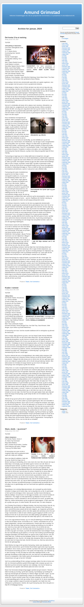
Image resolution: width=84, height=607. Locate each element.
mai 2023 (64, 96)
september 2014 (66, 250)
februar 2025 (65, 63)
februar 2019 (65, 173)
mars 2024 (64, 80)
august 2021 (65, 128)
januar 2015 (65, 244)
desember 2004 (66, 401)
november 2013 (66, 262)
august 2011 (65, 301)
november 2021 (66, 123)
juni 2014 (64, 255)
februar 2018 (65, 191)
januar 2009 (65, 341)
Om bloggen (65, 38)
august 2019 (65, 163)
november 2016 (66, 214)
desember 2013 (66, 261)
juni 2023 (64, 94)
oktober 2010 (65, 316)
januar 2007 (65, 372)
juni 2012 (64, 285)
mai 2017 (64, 205)
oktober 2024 (65, 69)
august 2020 (65, 147)
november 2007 (66, 358)
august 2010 (65, 319)
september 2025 (66, 52)
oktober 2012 (65, 279)
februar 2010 (65, 327)
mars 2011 (64, 309)
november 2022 (66, 105)
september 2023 (66, 89)
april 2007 (64, 367)
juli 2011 (64, 302)
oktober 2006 (65, 375)
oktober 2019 (65, 160)
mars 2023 (64, 99)
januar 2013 (65, 275)
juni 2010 (64, 322)
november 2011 (66, 296)
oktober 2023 (65, 88)
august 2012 (65, 282)
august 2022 (65, 109)
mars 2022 (64, 117)
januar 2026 (65, 46)
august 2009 (65, 335)
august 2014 (65, 251)
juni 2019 (64, 167)
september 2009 (66, 333)
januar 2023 (65, 102)
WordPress (51, 600)
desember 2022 (66, 103)
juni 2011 (64, 304)
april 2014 (64, 256)
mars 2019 (64, 171)
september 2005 (66, 390)
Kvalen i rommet (11, 288)
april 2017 (64, 207)
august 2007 (65, 363)
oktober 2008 (65, 346)
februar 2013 (65, 273)
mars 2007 (64, 369)
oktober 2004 (65, 404)
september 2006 (66, 376)
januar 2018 (65, 193)
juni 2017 (64, 204)
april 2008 (64, 352)
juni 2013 (64, 268)
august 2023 (65, 91)
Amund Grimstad (42, 12)
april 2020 (64, 151)
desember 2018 (66, 176)
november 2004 (66, 403)
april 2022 (64, 116)
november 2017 (66, 196)
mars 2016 (64, 224)
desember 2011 (66, 295)
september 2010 (66, 318)
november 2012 (66, 278)
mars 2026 (64, 43)
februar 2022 (65, 119)
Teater (27, 281)
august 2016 (65, 219)
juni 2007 (64, 364)
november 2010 (66, 315)
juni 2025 (64, 57)
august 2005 (65, 392)
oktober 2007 (65, 359)
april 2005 (64, 397)
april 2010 (64, 324)
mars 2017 (64, 208)
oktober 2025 (65, 51)
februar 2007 (65, 370)
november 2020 (66, 142)
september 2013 (66, 265)
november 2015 (66, 230)
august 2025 (65, 54)
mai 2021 (64, 133)
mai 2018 (64, 187)
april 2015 (64, 239)
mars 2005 (64, 398)
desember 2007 (66, 356)
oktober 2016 (65, 216)
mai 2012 (64, 287)
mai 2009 (64, 336)
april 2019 (64, 170)
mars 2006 (64, 381)
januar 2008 (65, 355)
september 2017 (66, 199)
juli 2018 (64, 184)
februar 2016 (65, 225)
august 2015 (65, 234)
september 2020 (66, 145)
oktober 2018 (65, 179)
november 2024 (66, 68)
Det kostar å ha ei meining (15, 37)
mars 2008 (64, 353)
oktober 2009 (65, 332)
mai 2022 (64, 114)
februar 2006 (65, 383)
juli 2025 (64, 55)
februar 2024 (65, 82)
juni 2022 (64, 113)
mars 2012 (64, 290)
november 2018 (66, 177)
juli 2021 (64, 130)
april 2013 (64, 270)
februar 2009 (65, 339)
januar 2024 (65, 83)
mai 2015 (64, 238)
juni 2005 (64, 393)
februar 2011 (65, 310)
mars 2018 (64, 190)
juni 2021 (64, 131)
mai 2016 (64, 221)
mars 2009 (64, 338)
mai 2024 (64, 77)
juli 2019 (64, 165)
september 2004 (66, 406)
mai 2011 (64, 305)
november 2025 (66, 49)
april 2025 (64, 60)
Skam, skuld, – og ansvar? (16, 429)
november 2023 (66, 86)
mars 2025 (64, 62)
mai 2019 (64, 168)
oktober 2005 (65, 389)
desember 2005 (66, 386)
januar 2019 (65, 174)
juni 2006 (64, 378)
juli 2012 (64, 284)
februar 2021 (65, 137)
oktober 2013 (65, 264)
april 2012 (64, 288)
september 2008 (66, 347)
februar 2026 (65, 45)
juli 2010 (64, 321)
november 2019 (66, 159)
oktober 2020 (65, 143)
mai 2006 (64, 380)
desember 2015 (66, 228)
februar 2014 (65, 258)
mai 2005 (64, 395)
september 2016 (66, 218)
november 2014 (66, 247)
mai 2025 (64, 59)
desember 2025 (66, 48)
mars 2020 (64, 153)
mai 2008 (64, 350)
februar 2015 (65, 242)
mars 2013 (64, 272)
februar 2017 (65, 210)
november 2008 (66, 344)
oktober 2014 (65, 248)
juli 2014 (64, 253)
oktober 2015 (65, 231)
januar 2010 (65, 329)
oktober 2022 (65, 106)
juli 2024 (64, 74)
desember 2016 (66, 213)
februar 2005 (65, 400)
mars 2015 (64, 241)
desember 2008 (66, 343)
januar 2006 (65, 384)
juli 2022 (64, 111)
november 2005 (66, 387)
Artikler (64, 411)
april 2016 (64, 222)
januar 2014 (65, 259)
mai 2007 (64, 366)
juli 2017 (64, 202)
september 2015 (66, 233)
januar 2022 (65, 120)
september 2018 (66, 180)
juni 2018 (64, 185)
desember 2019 (66, 157)
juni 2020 (64, 148)
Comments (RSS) (46, 602)
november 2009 (66, 330)
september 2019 (66, 162)
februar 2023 (65, 100)
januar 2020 (65, 156)
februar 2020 (65, 154)
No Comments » (35, 281)
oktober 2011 (65, 298)
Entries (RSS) (36, 602)
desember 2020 (66, 140)
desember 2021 (66, 122)
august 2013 (65, 267)
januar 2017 (65, 211)
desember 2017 (66, 194)
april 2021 (64, 134)
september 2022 (66, 108)
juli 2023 (64, 92)
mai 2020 (64, 150)
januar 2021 (65, 139)
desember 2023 (66, 85)
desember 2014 (66, 245)
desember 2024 (66, 66)
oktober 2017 (65, 197)
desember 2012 (66, 276)
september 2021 (66, 126)
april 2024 (64, 79)
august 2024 (65, 72)
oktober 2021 (65, 125)
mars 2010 (64, 326)
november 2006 (66, 373)
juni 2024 (64, 76)
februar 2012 (65, 292)
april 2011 (64, 307)
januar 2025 (65, 65)
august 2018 (65, 182)
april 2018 (64, 188)
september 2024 (66, 71)
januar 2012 (65, 293)
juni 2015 (64, 236)
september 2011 (66, 299)
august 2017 (65, 201)
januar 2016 (65, 227)
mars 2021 (64, 136)
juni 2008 (64, 349)
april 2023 (64, 97)
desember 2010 (66, 313)
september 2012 (66, 281)
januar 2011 (65, 312)
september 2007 (66, 361)
